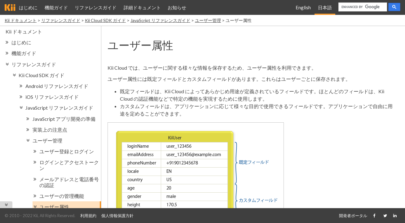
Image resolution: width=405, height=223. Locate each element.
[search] (362, 7)
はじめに (28, 7)
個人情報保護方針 (117, 215)
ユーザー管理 (208, 20)
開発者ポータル (353, 215)
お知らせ (177, 7)
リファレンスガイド (96, 7)
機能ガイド (56, 7)
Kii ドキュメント (21, 20)
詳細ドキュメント (142, 7)
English (303, 7)
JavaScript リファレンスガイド (160, 20)
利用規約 (88, 215)
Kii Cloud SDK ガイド (105, 20)
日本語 (325, 7)
